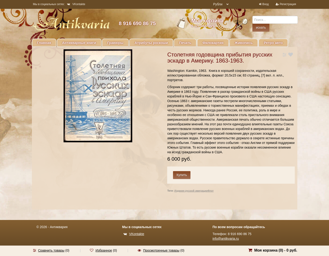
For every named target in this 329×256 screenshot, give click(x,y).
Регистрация (288, 4)
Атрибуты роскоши (151, 43)
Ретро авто (273, 43)
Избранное (103, 250)
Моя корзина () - (275, 250)
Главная (44, 43)
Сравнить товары (51, 250)
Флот (211, 190)
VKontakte (76, 4)
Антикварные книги (79, 43)
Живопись (244, 43)
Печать (185, 43)
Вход (265, 4)
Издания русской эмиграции (191, 190)
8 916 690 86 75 (137, 23)
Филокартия (213, 43)
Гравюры (115, 43)
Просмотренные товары (161, 250)
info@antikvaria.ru (226, 238)
